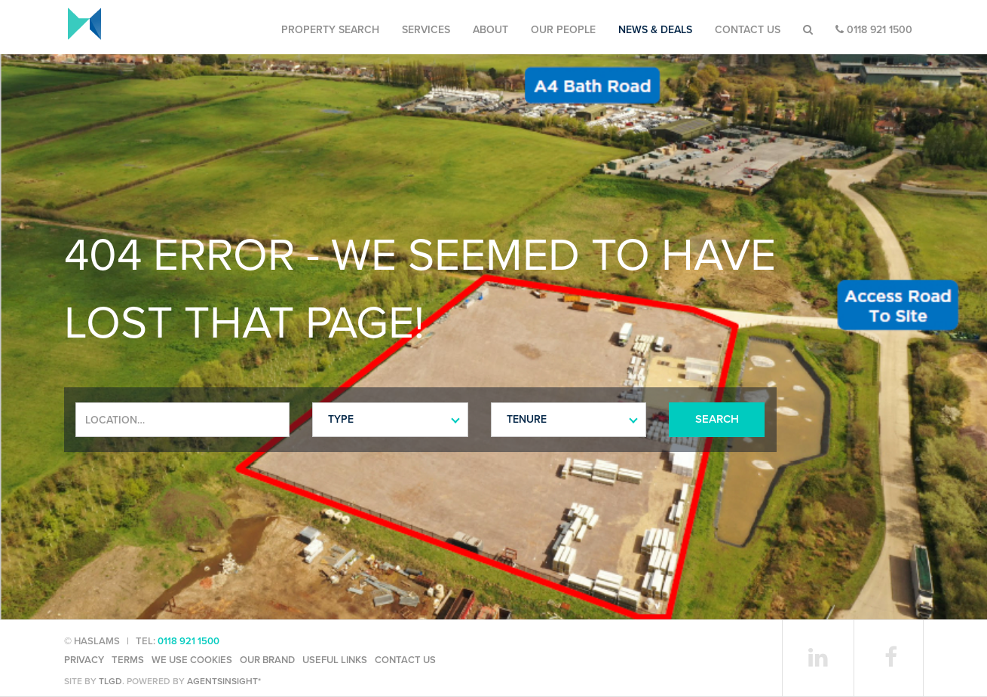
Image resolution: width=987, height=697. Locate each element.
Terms (128, 660)
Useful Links (334, 660)
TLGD (110, 681)
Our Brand (267, 660)
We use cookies (192, 660)
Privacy (84, 660)
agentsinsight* (224, 681)
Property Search (330, 29)
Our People (563, 29)
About (490, 29)
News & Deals (655, 29)
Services (426, 29)
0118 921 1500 (873, 29)
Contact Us (747, 29)
